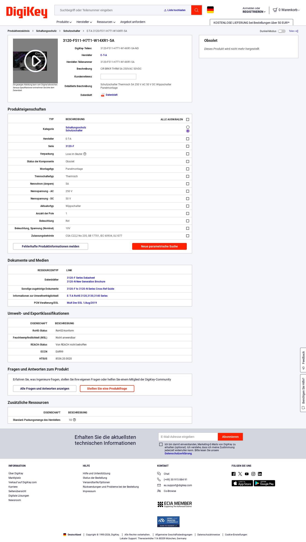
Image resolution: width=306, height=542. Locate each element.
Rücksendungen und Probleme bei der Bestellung (111, 486)
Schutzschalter (71, 30)
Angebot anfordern (132, 22)
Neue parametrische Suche (159, 246)
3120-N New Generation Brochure (86, 281)
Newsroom (14, 500)
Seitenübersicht (17, 491)
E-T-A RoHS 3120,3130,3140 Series (87, 295)
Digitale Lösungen (18, 495)
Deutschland (72, 534)
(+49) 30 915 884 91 (172, 480)
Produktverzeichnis (19, 30)
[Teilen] (293, 31)
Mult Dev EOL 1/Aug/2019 (82, 302)
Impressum (89, 491)
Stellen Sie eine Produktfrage (107, 388)
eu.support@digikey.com (174, 486)
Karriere (12, 486)
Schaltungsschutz (46, 30)
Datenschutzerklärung (178, 453)
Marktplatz (14, 477)
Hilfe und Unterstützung (96, 473)
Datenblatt (109, 94)
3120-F (70, 146)
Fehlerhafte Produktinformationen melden (50, 246)
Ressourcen (104, 22)
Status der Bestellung (95, 477)
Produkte (63, 22)
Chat (163, 474)
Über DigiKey (15, 473)
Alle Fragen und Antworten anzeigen (44, 388)
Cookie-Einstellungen (236, 534)
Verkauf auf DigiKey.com (22, 482)
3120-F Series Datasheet (81, 277)
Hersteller (82, 22)
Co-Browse (166, 491)
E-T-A (104, 55)
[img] (26, 13)
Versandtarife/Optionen (96, 482)
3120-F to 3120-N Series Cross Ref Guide (90, 288)
